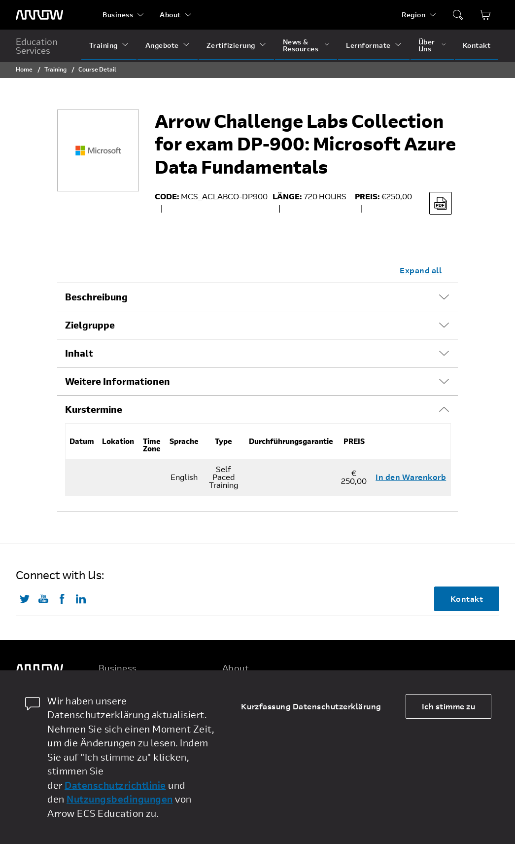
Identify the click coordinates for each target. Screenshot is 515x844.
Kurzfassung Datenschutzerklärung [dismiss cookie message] (311, 706)
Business (118, 14)
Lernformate (368, 45)
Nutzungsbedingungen (120, 799)
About (170, 14)
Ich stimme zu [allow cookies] (449, 706)
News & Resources (301, 45)
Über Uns (426, 45)
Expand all (421, 270)
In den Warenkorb (411, 477)
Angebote (162, 45)
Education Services (37, 46)
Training (103, 45)
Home (24, 69)
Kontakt (477, 45)
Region (413, 14)
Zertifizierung (230, 45)
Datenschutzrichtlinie (115, 785)
